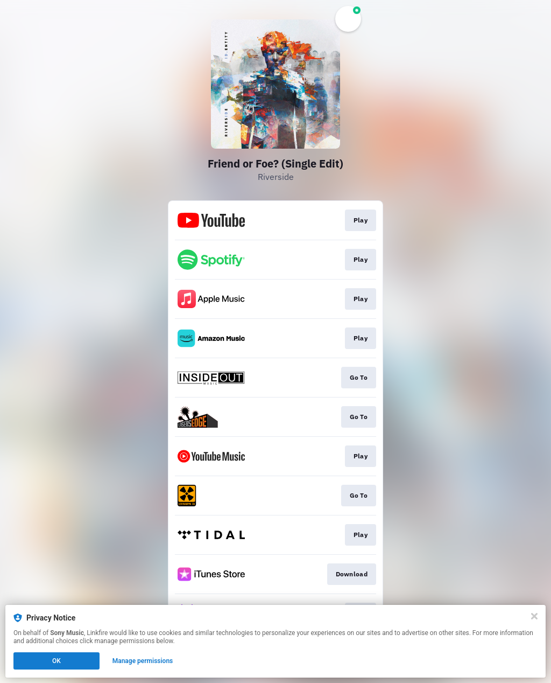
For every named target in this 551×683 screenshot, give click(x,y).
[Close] (534, 616)
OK (56, 661)
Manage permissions (142, 661)
